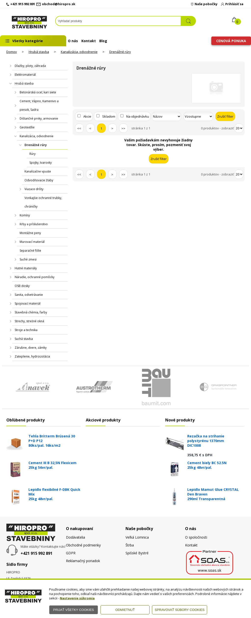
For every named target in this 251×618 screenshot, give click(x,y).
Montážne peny (30, 233)
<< (79, 128)
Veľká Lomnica (137, 537)
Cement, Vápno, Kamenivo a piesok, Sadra (39, 105)
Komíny (25, 215)
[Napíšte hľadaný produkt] (118, 21)
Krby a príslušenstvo (34, 224)
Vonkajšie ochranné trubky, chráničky (43, 202)
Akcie (87, 116)
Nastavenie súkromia (77, 598)
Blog (103, 40)
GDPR (70, 553)
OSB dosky (22, 286)
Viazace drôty (34, 189)
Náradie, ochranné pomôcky (34, 277)
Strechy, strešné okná (29, 321)
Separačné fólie (30, 250)
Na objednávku (137, 116)
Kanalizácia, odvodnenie (79, 51)
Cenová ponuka (231, 40)
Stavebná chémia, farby (31, 312)
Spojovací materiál (27, 303)
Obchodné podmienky (83, 545)
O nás (73, 40)
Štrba (130, 545)
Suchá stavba (24, 339)
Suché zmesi (28, 259)
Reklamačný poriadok (83, 560)
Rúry (32, 154)
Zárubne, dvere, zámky (31, 348)
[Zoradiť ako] (198, 116)
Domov (11, 51)
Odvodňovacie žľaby (39, 180)
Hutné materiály (26, 268)
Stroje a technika (26, 330)
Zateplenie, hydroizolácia (32, 356)
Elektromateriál (25, 75)
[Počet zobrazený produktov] (239, 128)
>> (123, 128)
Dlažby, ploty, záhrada (30, 66)
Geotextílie (27, 127)
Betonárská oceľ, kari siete (38, 92)
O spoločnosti (196, 537)
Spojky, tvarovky (40, 163)
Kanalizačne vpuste (38, 171)
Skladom (108, 116)
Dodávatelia (75, 537)
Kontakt (88, 40)
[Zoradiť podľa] (166, 116)
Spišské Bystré (137, 553)
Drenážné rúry (120, 51)
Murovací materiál (32, 242)
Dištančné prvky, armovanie (39, 118)
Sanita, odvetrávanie (29, 295)
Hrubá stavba (39, 51)
